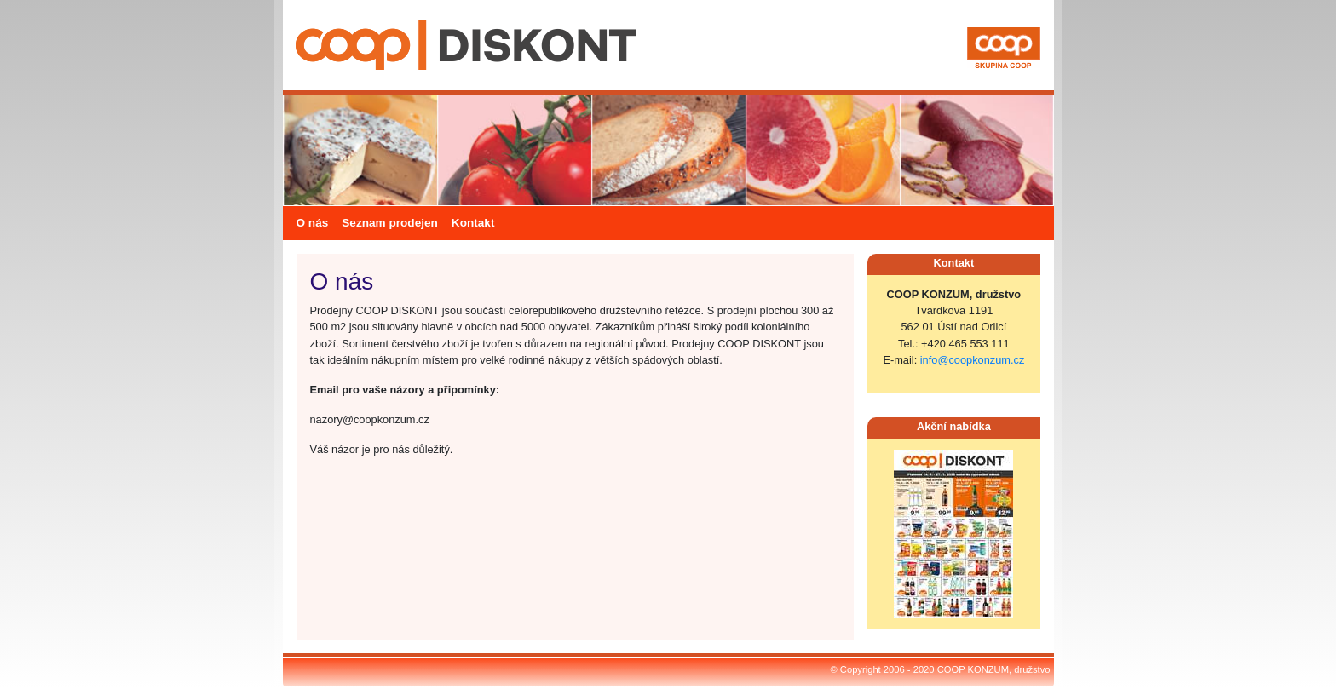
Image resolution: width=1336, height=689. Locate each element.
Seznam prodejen (390, 222)
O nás (313, 222)
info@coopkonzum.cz (972, 359)
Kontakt (473, 222)
